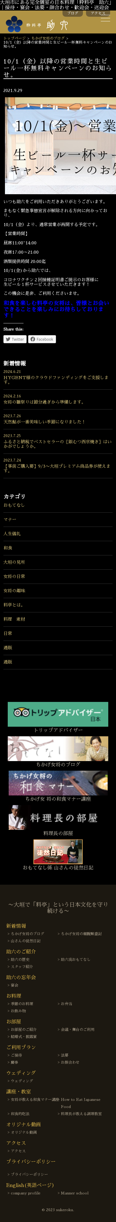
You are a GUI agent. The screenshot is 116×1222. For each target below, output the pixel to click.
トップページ (14, 38)
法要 (64, 1055)
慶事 (14, 1062)
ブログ (72, 13)
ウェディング (22, 1081)
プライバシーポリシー (29, 1174)
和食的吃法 (20, 1114)
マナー (9, 519)
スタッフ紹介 (22, 967)
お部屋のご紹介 (24, 1029)
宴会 (14, 985)
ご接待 (16, 1055)
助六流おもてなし (76, 959)
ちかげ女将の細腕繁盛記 (81, 934)
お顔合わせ (70, 1062)
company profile (26, 1193)
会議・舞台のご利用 (77, 1029)
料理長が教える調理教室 (81, 1114)
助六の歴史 (20, 959)
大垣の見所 (14, 562)
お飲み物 (18, 1011)
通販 (7, 648)
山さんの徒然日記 (26, 941)
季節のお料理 (22, 1004)
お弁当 (66, 1004)
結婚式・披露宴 (24, 1037)
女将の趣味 (14, 591)
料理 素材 (14, 619)
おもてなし (14, 505)
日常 (7, 633)
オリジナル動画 (24, 1132)
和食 (7, 548)
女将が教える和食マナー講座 (35, 1100)
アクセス (98, 13)
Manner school (74, 1193)
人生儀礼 (12, 534)
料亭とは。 (14, 605)
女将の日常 (14, 576)
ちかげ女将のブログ (48, 38)
